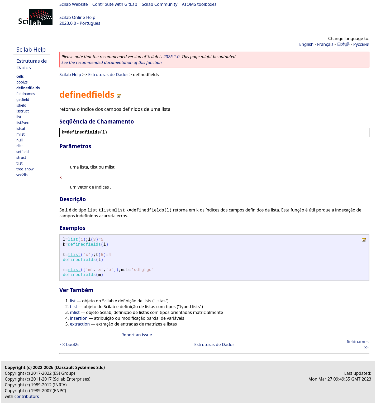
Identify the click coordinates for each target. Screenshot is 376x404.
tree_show (25, 168)
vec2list (22, 174)
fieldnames (25, 93)
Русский (361, 44)
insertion (79, 318)
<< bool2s (69, 344)
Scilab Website (73, 4)
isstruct (22, 111)
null (19, 139)
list (18, 116)
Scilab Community (159, 4)
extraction (80, 324)
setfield (22, 151)
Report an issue (136, 335)
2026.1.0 (171, 57)
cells (20, 76)
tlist (19, 163)
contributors (27, 396)
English (306, 44)
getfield (22, 99)
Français (325, 44)
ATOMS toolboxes (199, 4)
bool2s (22, 82)
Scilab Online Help (77, 17)
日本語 (343, 44)
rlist (19, 145)
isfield (21, 105)
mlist (20, 134)
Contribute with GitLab (114, 4)
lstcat (20, 128)
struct (21, 157)
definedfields (28, 87)
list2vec (22, 122)
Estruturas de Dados (108, 74)
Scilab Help (31, 49)
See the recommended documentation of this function (111, 62)
